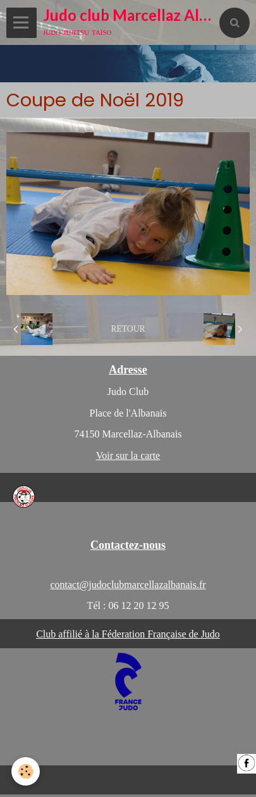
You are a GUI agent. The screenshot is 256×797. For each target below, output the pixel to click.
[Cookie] (25, 771)
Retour (128, 329)
